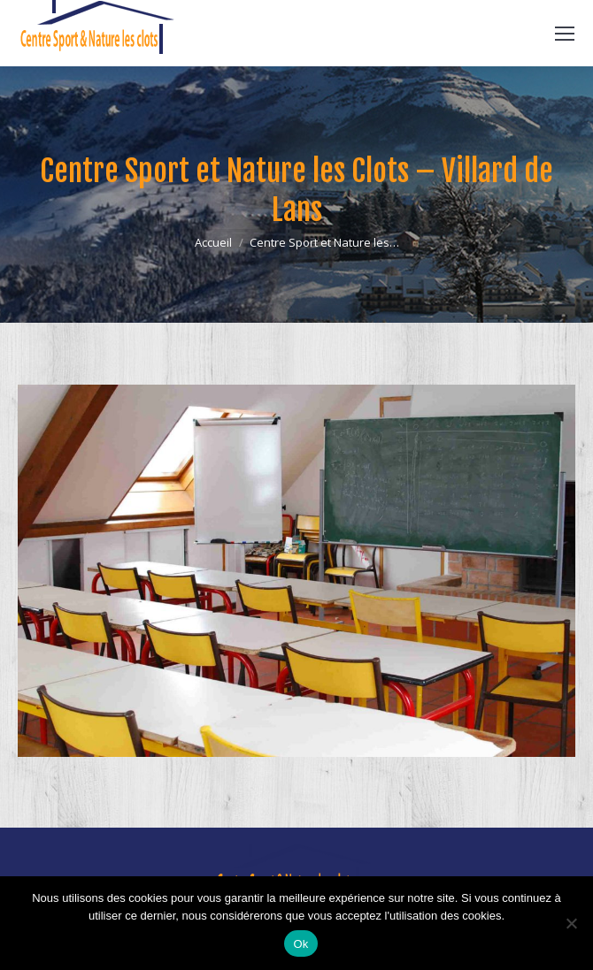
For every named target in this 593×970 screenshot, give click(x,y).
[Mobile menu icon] (564, 33)
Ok (300, 944)
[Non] (571, 923)
